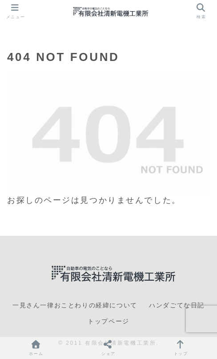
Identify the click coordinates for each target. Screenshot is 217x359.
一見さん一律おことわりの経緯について (74, 305)
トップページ (108, 321)
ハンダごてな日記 (177, 305)
